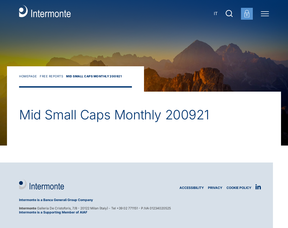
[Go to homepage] (45, 13)
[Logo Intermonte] (79, 184)
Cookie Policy (238, 187)
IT (216, 13)
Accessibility (191, 187)
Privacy (215, 187)
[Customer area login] (247, 14)
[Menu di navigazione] (265, 13)
